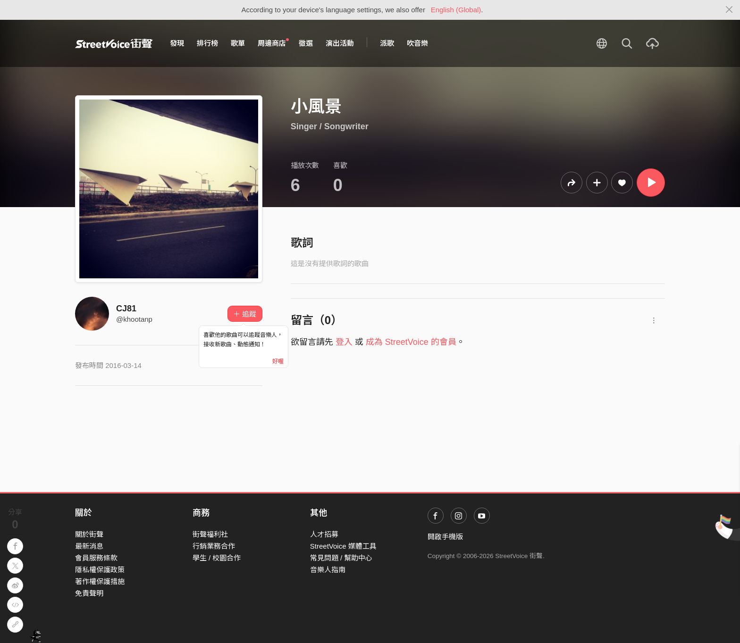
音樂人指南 (327, 570)
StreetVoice (114, 43)
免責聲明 (89, 593)
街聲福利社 (210, 534)
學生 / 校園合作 (217, 558)
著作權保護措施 (100, 581)
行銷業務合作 (214, 546)
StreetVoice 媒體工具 (343, 546)
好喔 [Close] (278, 361)
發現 (177, 43)
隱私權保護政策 (100, 570)
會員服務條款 (96, 558)
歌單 (238, 43)
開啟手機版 (445, 537)
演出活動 (340, 43)
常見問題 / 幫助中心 (341, 558)
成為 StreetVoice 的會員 (411, 342)
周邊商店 (273, 43)
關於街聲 (89, 534)
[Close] (729, 10)
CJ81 (126, 308)
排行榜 (207, 43)
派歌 (387, 43)
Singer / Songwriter (330, 126)
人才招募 (324, 534)
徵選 (306, 43)
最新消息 (89, 546)
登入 (344, 342)
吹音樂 (417, 43)
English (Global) (456, 10)
